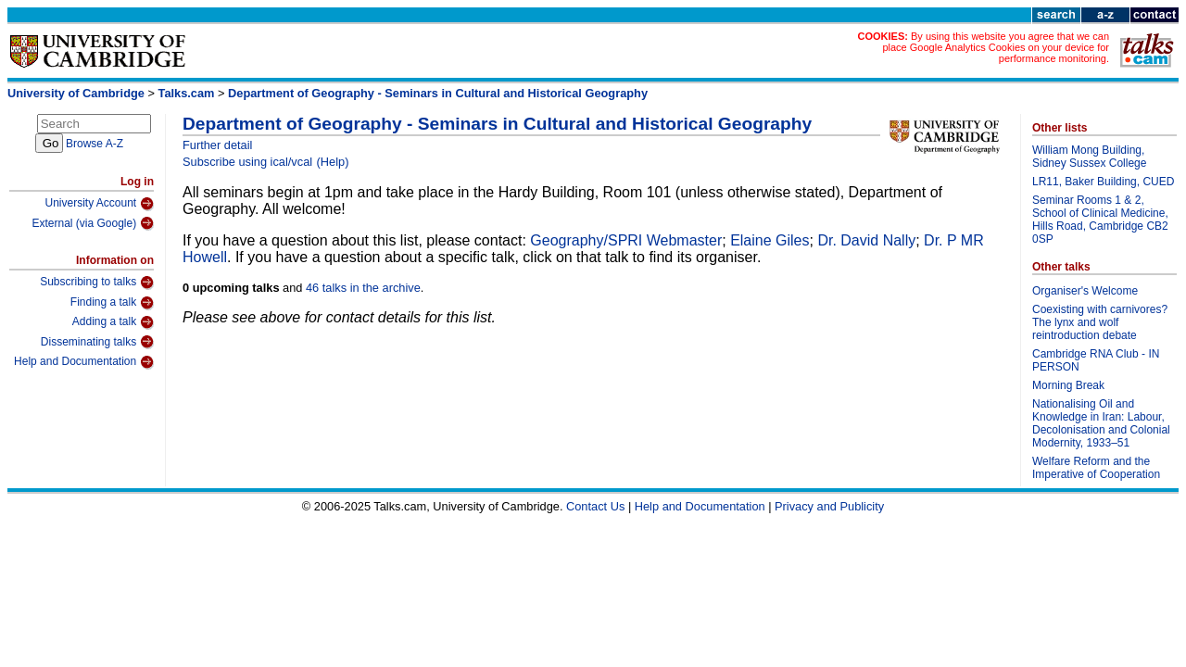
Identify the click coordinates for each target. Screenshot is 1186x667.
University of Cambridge (76, 93)
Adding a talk (113, 322)
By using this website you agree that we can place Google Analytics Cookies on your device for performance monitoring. (995, 47)
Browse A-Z (94, 143)
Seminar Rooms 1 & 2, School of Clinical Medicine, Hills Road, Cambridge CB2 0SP (1100, 219)
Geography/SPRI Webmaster (626, 240)
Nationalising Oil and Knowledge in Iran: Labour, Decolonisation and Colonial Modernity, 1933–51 (1101, 423)
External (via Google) (93, 223)
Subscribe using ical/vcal (247, 162)
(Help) (333, 162)
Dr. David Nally (866, 240)
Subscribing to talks (97, 282)
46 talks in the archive (363, 288)
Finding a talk (112, 303)
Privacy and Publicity (829, 506)
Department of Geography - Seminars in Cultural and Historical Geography (438, 93)
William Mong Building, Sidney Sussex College (1089, 157)
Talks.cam (186, 93)
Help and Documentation (84, 362)
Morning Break (1068, 385)
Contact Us (595, 506)
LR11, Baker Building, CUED (1103, 181)
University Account (99, 203)
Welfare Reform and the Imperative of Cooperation (1096, 468)
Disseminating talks (97, 341)
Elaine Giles (769, 240)
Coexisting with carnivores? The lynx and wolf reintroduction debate (1099, 322)
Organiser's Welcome (1085, 290)
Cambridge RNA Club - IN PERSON (1095, 360)
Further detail (217, 145)
